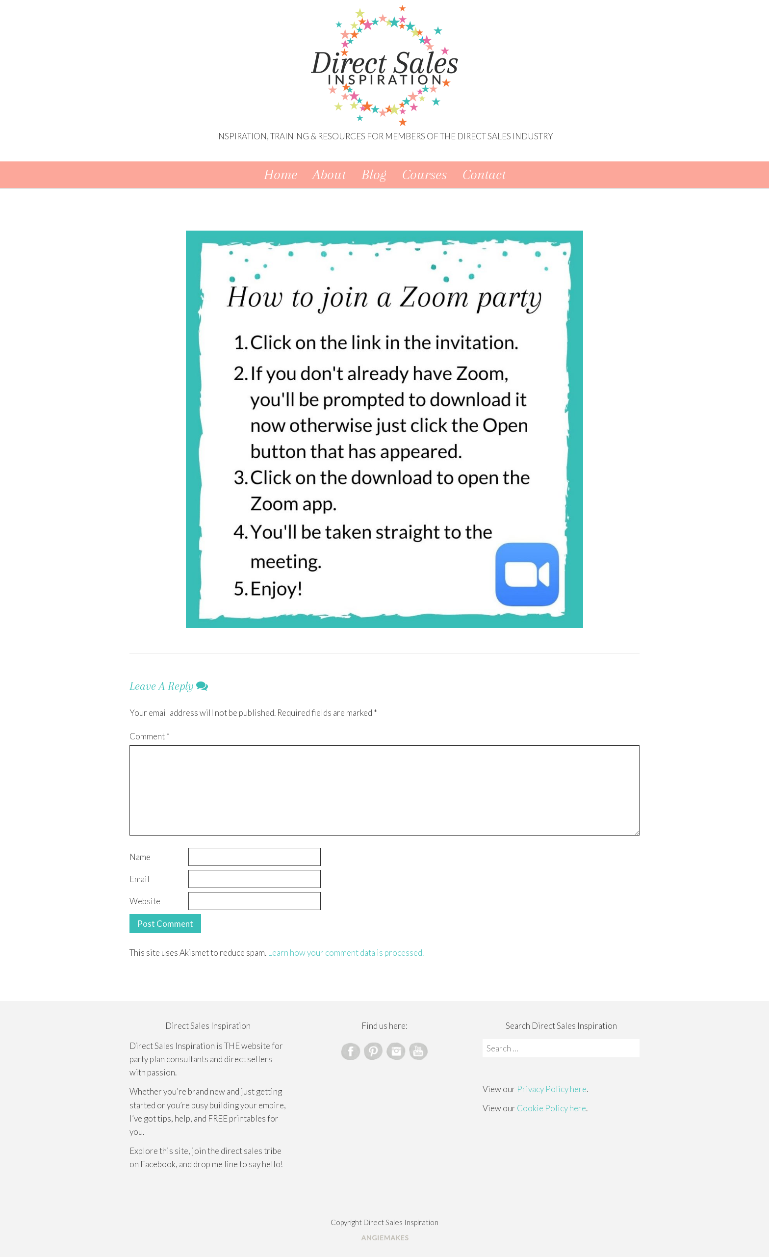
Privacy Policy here (552, 1089)
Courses (424, 174)
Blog (373, 174)
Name (140, 857)
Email (139, 879)
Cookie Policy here (551, 1108)
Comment (149, 736)
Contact (484, 174)
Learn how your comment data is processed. (346, 952)
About (329, 174)
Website (144, 901)
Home (280, 174)
